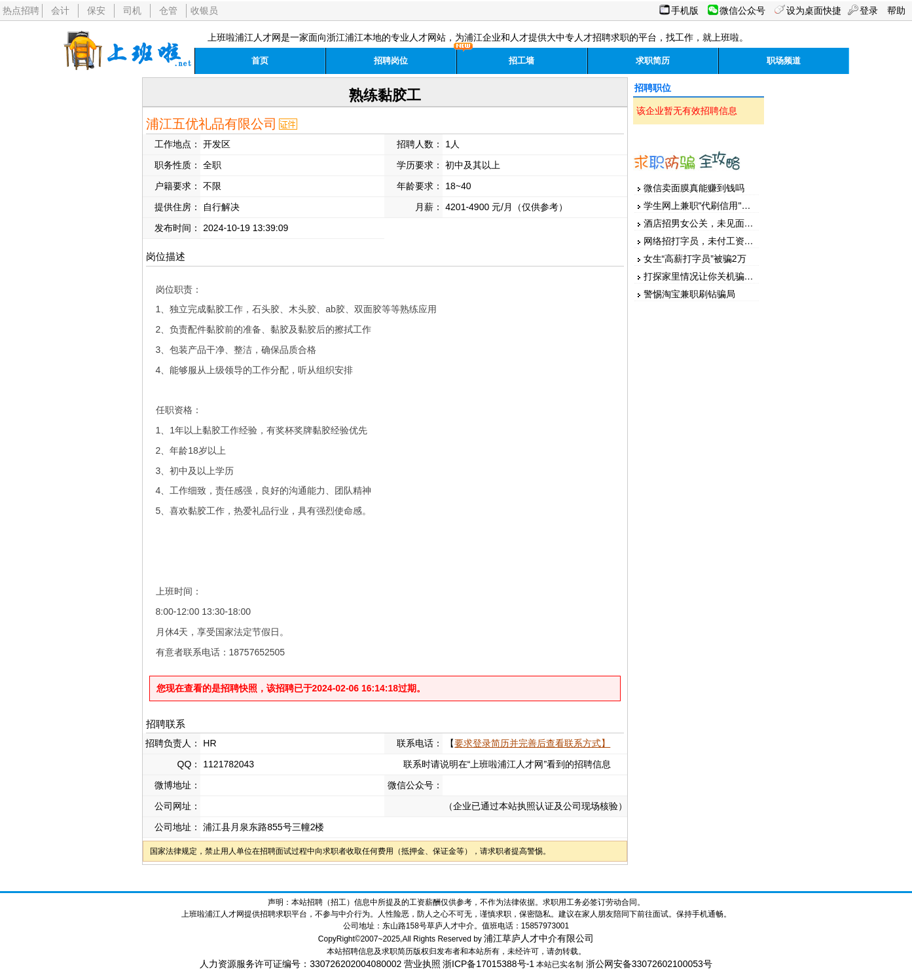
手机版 (685, 10)
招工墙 (521, 60)
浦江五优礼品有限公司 (211, 124)
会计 (60, 10)
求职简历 (653, 60)
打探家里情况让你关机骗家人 (703, 276)
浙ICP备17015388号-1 (488, 964)
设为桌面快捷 (813, 10)
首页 (259, 60)
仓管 (168, 10)
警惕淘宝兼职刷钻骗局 (689, 294)
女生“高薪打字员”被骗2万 (695, 258)
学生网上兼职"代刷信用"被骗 (702, 205)
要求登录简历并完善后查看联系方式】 (532, 743)
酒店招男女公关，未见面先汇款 (708, 223)
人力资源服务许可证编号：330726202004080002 (300, 964)
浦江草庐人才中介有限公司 (539, 938)
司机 (132, 10)
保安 (96, 10)
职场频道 (784, 60)
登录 (869, 10)
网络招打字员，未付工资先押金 (708, 241)
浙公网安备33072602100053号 (649, 964)
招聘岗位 (391, 60)
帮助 (896, 10)
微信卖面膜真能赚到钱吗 (694, 188)
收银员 (204, 10)
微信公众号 (742, 10)
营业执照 (422, 964)
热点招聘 (21, 10)
